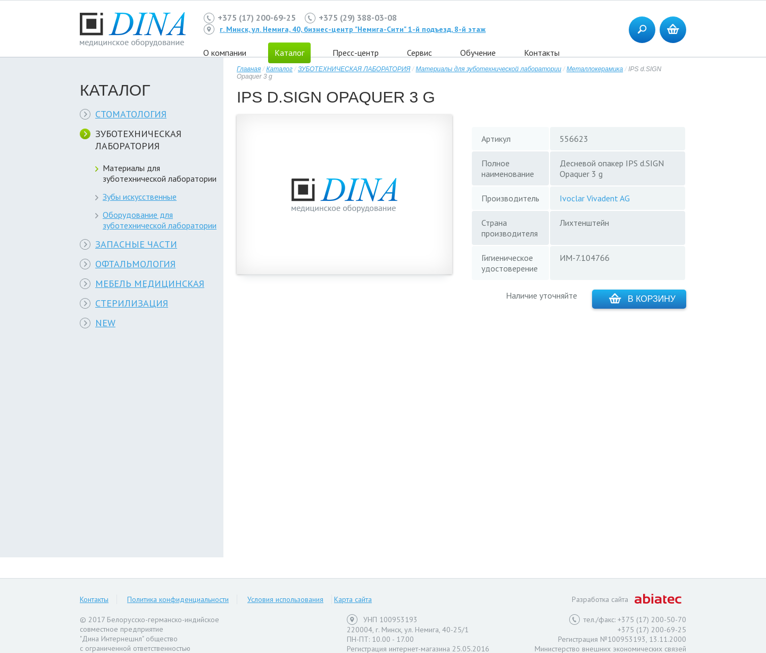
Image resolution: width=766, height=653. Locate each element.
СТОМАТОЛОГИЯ (130, 114)
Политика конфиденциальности (178, 599)
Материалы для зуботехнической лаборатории (160, 173)
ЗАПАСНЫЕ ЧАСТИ (136, 244)
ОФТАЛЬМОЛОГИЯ (135, 264)
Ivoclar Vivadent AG (595, 198)
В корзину (642, 298)
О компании (224, 52)
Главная (249, 69)
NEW (105, 323)
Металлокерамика (595, 69)
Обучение (478, 52)
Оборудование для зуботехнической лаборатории (160, 220)
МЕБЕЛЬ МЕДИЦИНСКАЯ (149, 283)
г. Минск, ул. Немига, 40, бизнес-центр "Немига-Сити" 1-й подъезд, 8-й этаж (353, 29)
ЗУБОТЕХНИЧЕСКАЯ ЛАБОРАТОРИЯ (138, 140)
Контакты (542, 52)
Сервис (419, 52)
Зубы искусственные (140, 196)
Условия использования (285, 599)
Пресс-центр (355, 52)
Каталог (279, 69)
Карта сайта (353, 599)
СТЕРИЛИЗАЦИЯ (131, 303)
